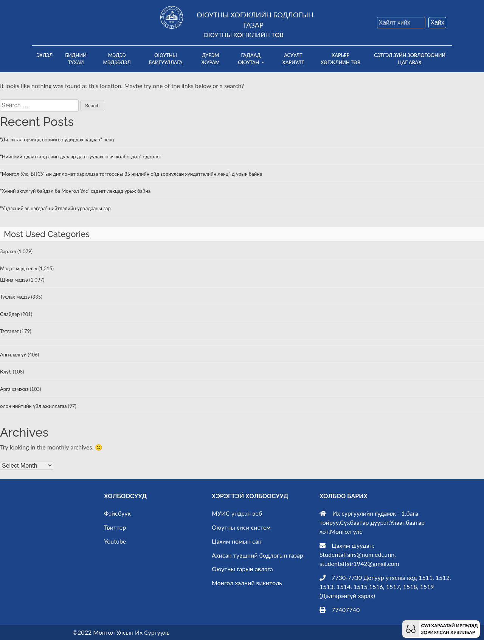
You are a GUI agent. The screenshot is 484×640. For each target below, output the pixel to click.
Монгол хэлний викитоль (247, 582)
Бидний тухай (76, 58)
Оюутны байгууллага (165, 58)
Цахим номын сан (237, 541)
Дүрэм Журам (210, 58)
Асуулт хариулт (293, 58)
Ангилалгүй (13, 355)
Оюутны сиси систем (241, 527)
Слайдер (10, 314)
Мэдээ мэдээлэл (117, 58)
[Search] (401, 22)
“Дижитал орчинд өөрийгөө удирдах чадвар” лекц (57, 139)
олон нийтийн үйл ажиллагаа (33, 406)
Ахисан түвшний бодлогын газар (257, 555)
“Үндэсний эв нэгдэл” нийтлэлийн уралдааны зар (55, 208)
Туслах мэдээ (15, 297)
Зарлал (8, 251)
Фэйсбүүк (117, 513)
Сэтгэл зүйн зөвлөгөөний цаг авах (409, 58)
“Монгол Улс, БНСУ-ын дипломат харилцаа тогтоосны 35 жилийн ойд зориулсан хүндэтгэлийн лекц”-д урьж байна (131, 174)
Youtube (115, 541)
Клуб (6, 372)
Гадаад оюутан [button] (249, 58)
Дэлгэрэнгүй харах (347, 595)
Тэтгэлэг (9, 331)
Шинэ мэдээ (14, 280)
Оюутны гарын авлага (242, 568)
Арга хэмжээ (14, 389)
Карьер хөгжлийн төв (340, 58)
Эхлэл (46, 54)
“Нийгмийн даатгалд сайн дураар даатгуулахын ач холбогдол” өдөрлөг (80, 156)
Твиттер (115, 527)
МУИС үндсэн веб (237, 513)
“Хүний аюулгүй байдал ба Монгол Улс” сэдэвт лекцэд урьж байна (75, 191)
